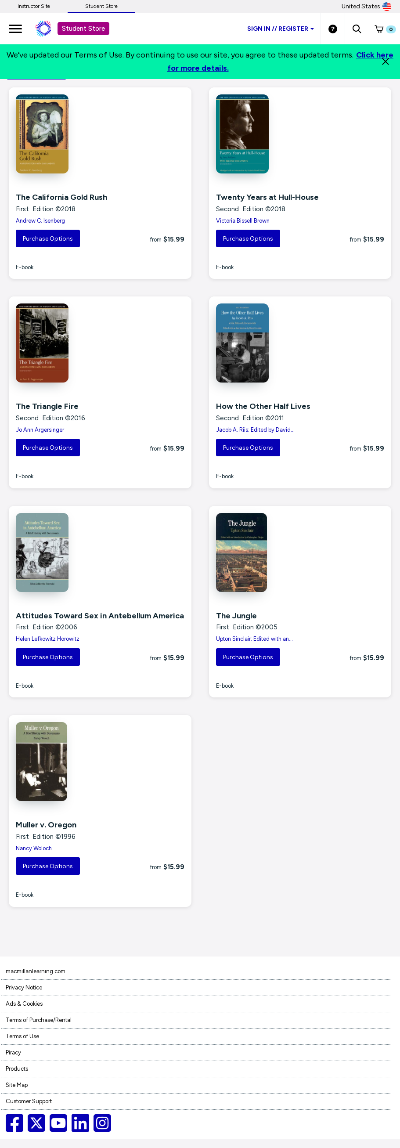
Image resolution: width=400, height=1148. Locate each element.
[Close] (385, 61)
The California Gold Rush (61, 197)
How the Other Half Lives (263, 406)
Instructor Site (34, 6)
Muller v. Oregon (46, 825)
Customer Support (29, 1101)
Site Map (17, 1085)
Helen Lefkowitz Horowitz (47, 638)
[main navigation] (15, 28)
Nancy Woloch (34, 848)
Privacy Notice (24, 987)
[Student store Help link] (333, 28)
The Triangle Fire (47, 406)
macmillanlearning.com (35, 971)
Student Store (101, 6)
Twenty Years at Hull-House (267, 197)
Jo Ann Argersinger (40, 429)
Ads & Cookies (24, 1003)
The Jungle (236, 616)
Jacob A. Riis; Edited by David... (255, 429)
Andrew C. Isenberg (40, 220)
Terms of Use (22, 1036)
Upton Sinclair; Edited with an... (254, 638)
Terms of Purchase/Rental (39, 1020)
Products (17, 1068)
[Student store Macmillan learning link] (50, 28)
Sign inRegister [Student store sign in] (280, 28)
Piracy (13, 1052)
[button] (357, 28)
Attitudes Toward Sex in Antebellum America (100, 616)
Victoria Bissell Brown (243, 220)
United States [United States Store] (366, 6)
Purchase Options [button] (48, 238)
